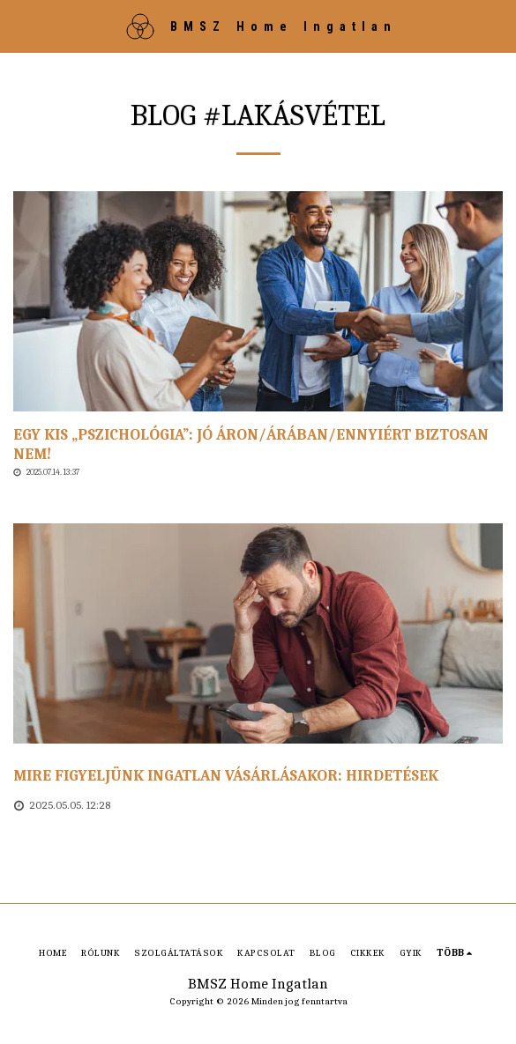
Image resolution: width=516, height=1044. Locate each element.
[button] (19, 25)
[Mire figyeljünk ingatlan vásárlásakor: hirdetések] (258, 776)
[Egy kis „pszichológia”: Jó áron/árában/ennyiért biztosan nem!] (258, 445)
